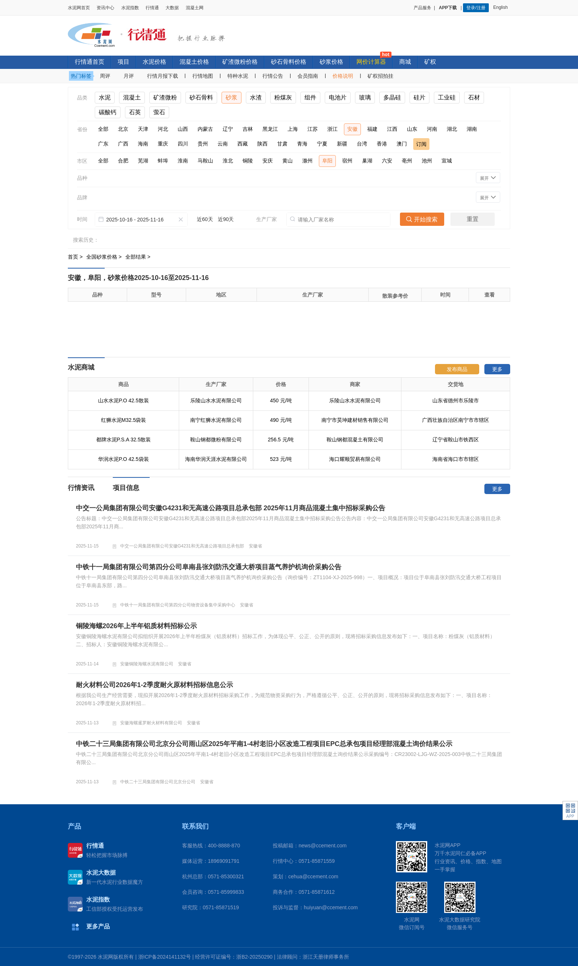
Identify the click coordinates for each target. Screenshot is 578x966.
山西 (183, 129)
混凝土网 (194, 7)
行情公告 (272, 76)
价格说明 (342, 76)
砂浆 (231, 97)
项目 (123, 62)
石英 (135, 112)
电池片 (338, 97)
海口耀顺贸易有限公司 (355, 459)
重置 (472, 219)
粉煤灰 (283, 97)
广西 (123, 144)
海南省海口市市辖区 (455, 459)
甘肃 (282, 144)
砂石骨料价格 (288, 62)
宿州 (347, 161)
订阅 (421, 144)
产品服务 (422, 7)
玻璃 (365, 97)
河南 (432, 129)
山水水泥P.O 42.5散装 (123, 400)
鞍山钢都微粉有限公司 (216, 439)
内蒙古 (205, 129)
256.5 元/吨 (281, 439)
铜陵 (248, 161)
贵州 (203, 144)
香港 (382, 144)
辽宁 (228, 129)
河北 (163, 129)
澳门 (402, 144)
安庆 (267, 161)
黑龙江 (270, 129)
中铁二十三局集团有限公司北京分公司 (157, 781)
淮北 (228, 161)
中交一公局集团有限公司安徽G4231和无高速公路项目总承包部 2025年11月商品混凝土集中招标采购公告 (230, 508)
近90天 (226, 219)
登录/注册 (475, 7)
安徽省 (255, 546)
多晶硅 (392, 97)
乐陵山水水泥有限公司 (216, 400)
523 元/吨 (281, 459)
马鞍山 (205, 161)
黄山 (287, 161)
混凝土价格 (194, 62)
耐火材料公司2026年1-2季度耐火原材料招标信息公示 (154, 685)
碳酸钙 (107, 112)
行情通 (152, 7)
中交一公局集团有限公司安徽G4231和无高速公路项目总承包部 (182, 546)
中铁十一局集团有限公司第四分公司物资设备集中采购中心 (177, 605)
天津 (143, 129)
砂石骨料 (201, 97)
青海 (302, 144)
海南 (143, 144)
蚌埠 (163, 161)
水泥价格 (154, 62)
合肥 (123, 161)
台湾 (362, 144)
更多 (497, 369)
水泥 (105, 97)
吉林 (248, 129)
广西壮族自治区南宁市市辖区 (455, 420)
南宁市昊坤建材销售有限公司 (355, 420)
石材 (474, 97)
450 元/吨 (281, 400)
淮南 (183, 161)
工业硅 (447, 97)
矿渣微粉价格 (240, 62)
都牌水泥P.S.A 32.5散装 (123, 439)
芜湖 (143, 161)
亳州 (407, 161)
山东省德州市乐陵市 (455, 400)
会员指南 (307, 76)
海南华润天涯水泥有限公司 (216, 459)
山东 (412, 129)
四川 (183, 144)
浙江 (332, 129)
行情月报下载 (162, 76)
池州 (427, 161)
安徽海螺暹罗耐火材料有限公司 (151, 722)
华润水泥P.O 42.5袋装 (123, 459)
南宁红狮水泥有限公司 (216, 420)
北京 (123, 129)
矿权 (430, 62)
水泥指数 (130, 7)
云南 (222, 144)
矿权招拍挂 (380, 76)
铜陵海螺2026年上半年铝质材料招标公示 (136, 626)
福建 (372, 129)
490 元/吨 (281, 420)
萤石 (159, 112)
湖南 (472, 129)
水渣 (256, 97)
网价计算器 (371, 62)
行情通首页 (89, 62)
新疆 (342, 144)
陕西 (262, 144)
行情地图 (202, 76)
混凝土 (132, 97)
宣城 (447, 161)
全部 (103, 129)
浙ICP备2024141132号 (164, 957)
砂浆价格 (331, 62)
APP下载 (448, 7)
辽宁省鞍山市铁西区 (455, 439)
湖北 (452, 129)
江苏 (312, 129)
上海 (293, 129)
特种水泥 (237, 76)
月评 (128, 76)
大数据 (172, 7)
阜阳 (327, 161)
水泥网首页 (79, 7)
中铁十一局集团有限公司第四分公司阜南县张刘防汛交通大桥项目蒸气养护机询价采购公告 (208, 567)
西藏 (242, 144)
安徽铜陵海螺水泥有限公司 (146, 663)
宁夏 (322, 144)
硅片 (419, 97)
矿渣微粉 (165, 97)
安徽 (352, 129)
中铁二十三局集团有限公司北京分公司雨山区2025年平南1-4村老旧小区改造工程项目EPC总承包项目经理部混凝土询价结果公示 (264, 744)
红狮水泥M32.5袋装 (123, 420)
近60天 (205, 219)
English (501, 7)
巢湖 (367, 161)
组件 (310, 97)
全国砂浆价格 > (104, 257)
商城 (405, 62)
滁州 (307, 161)
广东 (103, 144)
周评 (105, 76)
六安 (387, 161)
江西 (392, 129)
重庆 (163, 144)
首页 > (76, 257)
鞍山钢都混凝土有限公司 (355, 439)
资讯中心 (105, 7)
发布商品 (457, 369)
